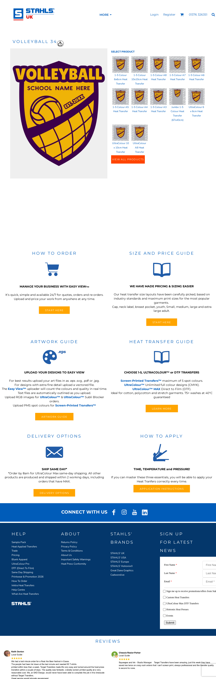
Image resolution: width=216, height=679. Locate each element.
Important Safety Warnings (76, 559)
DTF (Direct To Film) (23, 568)
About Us (66, 555)
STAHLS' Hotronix (120, 566)
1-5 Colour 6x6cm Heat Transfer (120, 79)
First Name (170, 564)
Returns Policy (69, 542)
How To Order (19, 581)
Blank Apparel (20, 559)
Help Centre (18, 589)
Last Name (170, 573)
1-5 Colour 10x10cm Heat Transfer (139, 79)
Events (169, 615)
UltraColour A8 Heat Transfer (139, 148)
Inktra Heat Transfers (23, 585)
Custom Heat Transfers (177, 597)
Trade (15, 550)
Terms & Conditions (72, 550)
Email (168, 581)
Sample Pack (19, 542)
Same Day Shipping (22, 572)
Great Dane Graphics (121, 570)
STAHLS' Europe (119, 561)
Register (169, 14)
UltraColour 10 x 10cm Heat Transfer (120, 148)
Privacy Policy (69, 546)
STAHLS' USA (118, 557)
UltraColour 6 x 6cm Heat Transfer (196, 111)
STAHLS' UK (117, 553)
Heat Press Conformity (73, 563)
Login (154, 14)
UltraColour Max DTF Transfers (182, 603)
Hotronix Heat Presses (177, 609)
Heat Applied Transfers (24, 546)
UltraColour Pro (20, 563)
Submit (170, 622)
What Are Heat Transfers (25, 594)
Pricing (15, 555)
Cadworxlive (117, 574)
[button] (182, 14)
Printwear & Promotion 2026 (27, 576)
